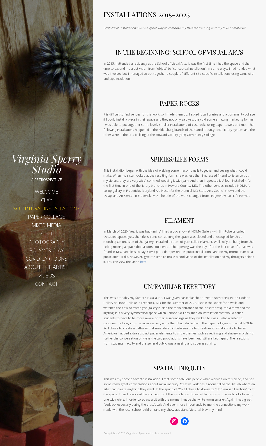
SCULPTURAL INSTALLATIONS (46, 208)
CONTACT (46, 283)
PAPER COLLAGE (46, 216)
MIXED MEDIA (46, 225)
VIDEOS (46, 275)
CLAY (46, 200)
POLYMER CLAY (47, 250)
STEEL (46, 233)
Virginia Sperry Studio (47, 162)
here (143, 262)
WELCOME (46, 191)
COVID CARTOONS (46, 258)
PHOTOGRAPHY (46, 241)
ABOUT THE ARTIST (46, 266)
